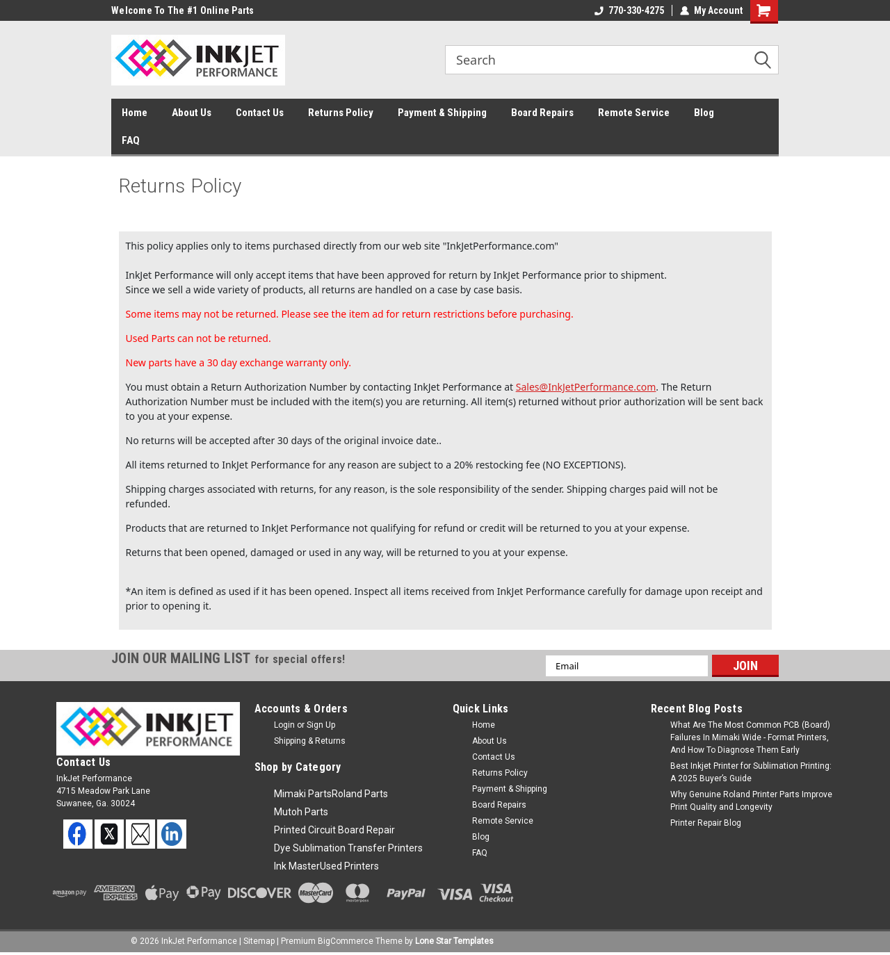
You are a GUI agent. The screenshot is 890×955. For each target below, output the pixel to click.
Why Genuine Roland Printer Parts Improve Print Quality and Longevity (751, 801)
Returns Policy (340, 112)
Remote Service (634, 112)
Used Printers (349, 866)
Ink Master (297, 866)
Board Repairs (542, 112)
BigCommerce (345, 941)
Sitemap (259, 941)
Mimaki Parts (303, 793)
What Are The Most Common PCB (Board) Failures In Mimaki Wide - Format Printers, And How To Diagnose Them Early (750, 737)
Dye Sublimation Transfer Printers (348, 848)
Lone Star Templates (454, 941)
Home (134, 112)
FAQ (131, 140)
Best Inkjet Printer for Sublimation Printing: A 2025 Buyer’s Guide (751, 772)
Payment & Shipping (442, 112)
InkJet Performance (199, 941)
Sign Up (321, 725)
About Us (191, 112)
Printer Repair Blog (705, 823)
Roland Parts (360, 793)
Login (284, 725)
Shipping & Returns (310, 741)
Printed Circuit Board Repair (334, 829)
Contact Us (260, 112)
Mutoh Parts (301, 811)
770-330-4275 (629, 10)
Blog (704, 112)
